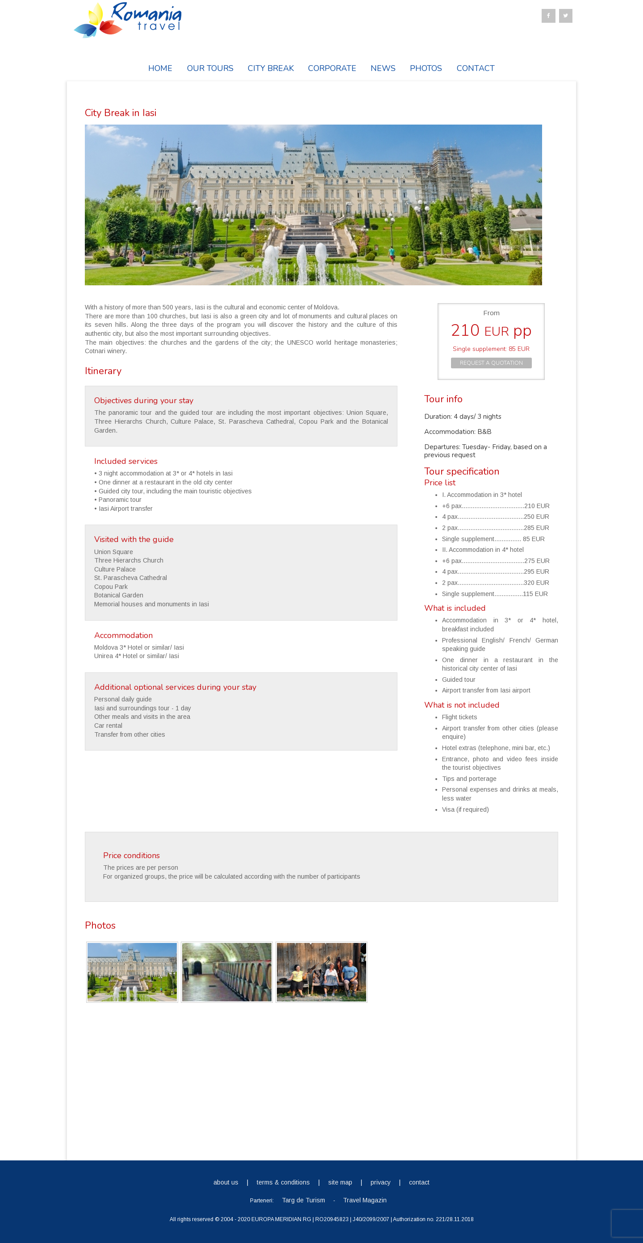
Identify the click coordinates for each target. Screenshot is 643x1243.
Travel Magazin (365, 1199)
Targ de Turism (303, 1199)
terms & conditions (283, 1181)
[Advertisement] (321, 1079)
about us (225, 1181)
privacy (381, 1181)
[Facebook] (548, 16)
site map (340, 1181)
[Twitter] (565, 16)
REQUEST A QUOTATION (491, 363)
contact (419, 1181)
